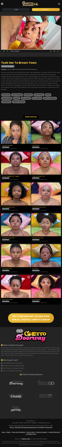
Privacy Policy (30, 432)
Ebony (48, 95)
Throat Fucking (18, 102)
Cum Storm (35, 145)
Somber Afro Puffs (37, 238)
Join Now (46, 9)
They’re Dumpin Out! (38, 176)
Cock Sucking (17, 95)
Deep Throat (39, 95)
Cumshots (28, 95)
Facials (16, 98)
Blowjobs (6, 95)
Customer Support (41, 432)
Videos (8, 432)
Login (16, 9)
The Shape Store (7, 269)
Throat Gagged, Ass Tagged (10, 176)
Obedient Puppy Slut (8, 238)
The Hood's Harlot (7, 299)
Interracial (6, 102)
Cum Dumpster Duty (8, 207)
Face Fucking (7, 98)
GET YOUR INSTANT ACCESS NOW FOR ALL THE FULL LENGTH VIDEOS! (31, 318)
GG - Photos (37, 98)
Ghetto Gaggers (50, 98)
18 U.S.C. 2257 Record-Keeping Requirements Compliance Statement (31, 427)
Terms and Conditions (18, 432)
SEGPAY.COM (26, 439)
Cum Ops (35, 269)
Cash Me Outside (7, 145)
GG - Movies (26, 98)
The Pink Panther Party (39, 207)
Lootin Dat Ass (36, 299)
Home (3, 432)
